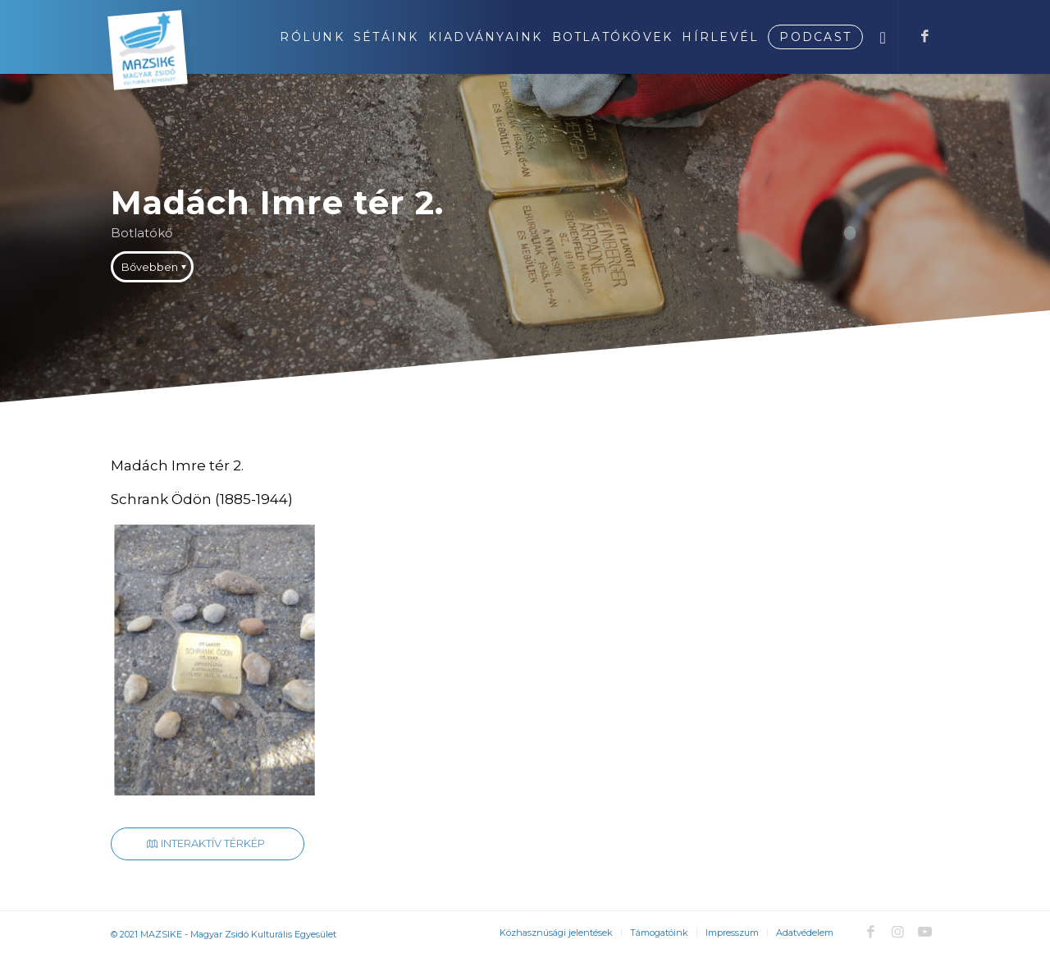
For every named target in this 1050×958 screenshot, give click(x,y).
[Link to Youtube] (924, 931)
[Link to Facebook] (924, 36)
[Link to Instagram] (897, 931)
